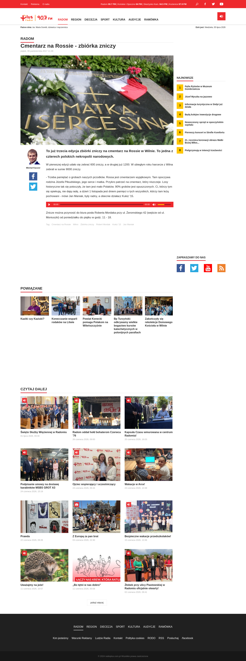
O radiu (45, 4)
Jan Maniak (128, 224)
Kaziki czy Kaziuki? (34, 308)
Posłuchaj (172, 638)
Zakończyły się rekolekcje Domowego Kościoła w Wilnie (159, 311)
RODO (151, 638)
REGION (76, 19)
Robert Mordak (103, 224)
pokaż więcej (96, 602)
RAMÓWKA (151, 19)
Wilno (75, 224)
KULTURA (119, 19)
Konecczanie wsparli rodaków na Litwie (66, 310)
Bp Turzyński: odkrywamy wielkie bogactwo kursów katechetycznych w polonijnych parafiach (128, 315)
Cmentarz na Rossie (61, 224)
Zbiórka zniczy (87, 224)
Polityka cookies (135, 638)
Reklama (35, 4)
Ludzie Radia (102, 638)
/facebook (187, 638)
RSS (161, 638)
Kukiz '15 (116, 224)
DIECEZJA (91, 19)
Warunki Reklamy (82, 638)
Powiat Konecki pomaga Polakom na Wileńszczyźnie (97, 311)
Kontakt (24, 4)
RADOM (63, 19)
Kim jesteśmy (60, 638)
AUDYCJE (135, 19)
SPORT (105, 19)
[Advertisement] (110, 248)
